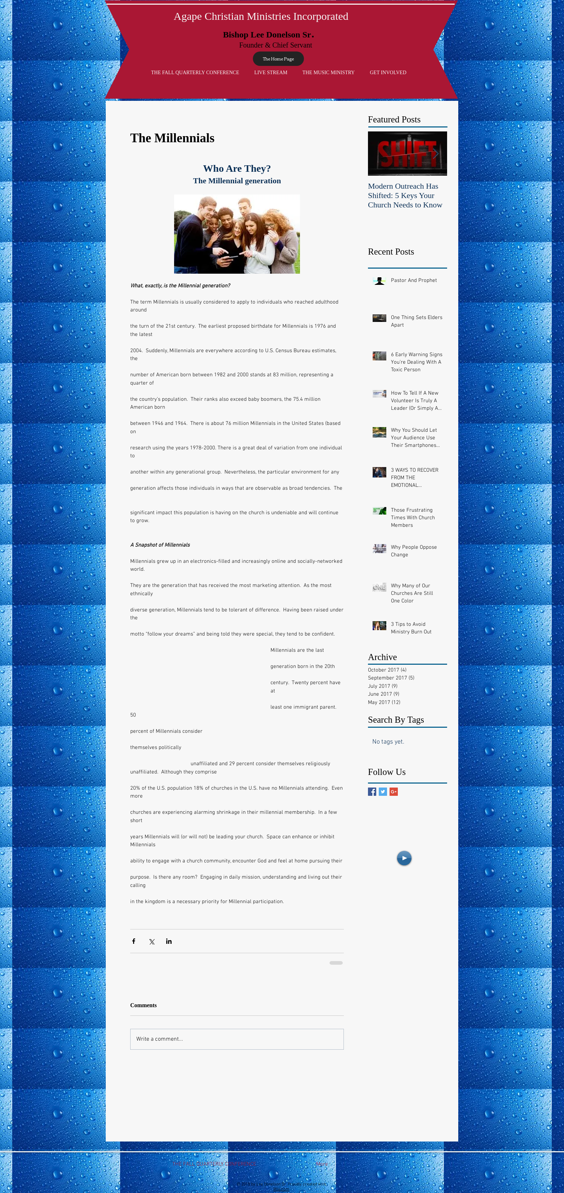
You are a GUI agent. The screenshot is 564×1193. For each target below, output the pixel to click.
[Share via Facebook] (133, 941)
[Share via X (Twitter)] (151, 941)
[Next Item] (435, 153)
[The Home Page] (278, 58)
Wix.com (281, 1189)
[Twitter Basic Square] (383, 792)
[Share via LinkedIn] (168, 941)
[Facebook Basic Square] (372, 792)
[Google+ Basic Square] (394, 792)
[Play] (404, 858)
